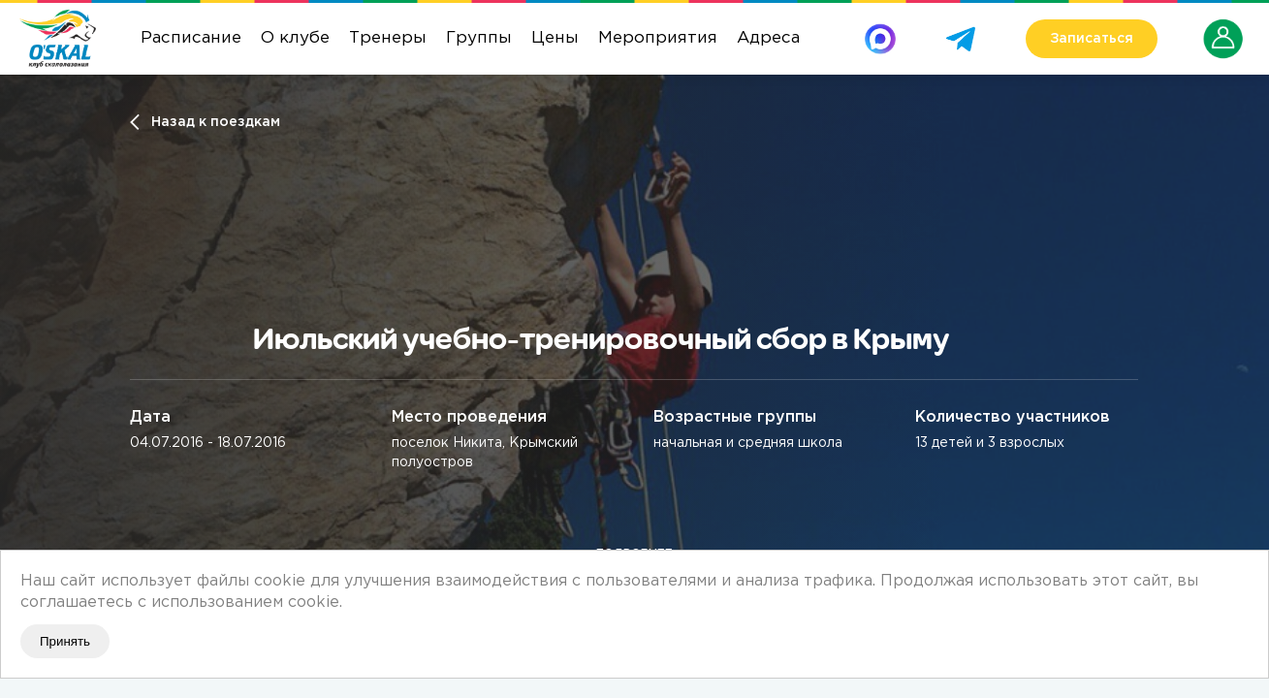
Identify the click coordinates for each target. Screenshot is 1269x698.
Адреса (768, 38)
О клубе (295, 38)
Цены (555, 38)
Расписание (191, 38)
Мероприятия (657, 38)
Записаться (1091, 39)
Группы (479, 38)
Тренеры (388, 38)
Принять (65, 641)
